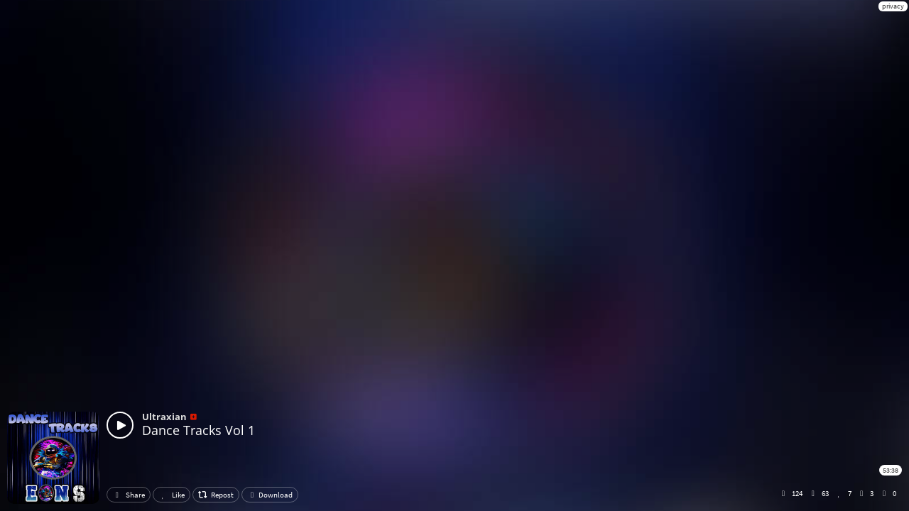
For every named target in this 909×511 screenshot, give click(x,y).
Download (270, 495)
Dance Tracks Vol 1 (198, 430)
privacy (893, 6)
